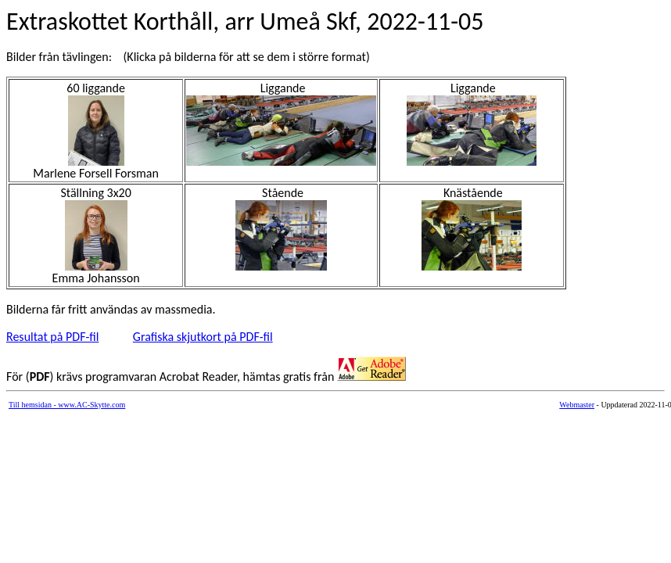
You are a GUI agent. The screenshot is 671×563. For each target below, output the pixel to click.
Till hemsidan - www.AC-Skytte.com (67, 404)
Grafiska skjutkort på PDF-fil (203, 336)
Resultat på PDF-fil (52, 336)
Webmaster (576, 404)
